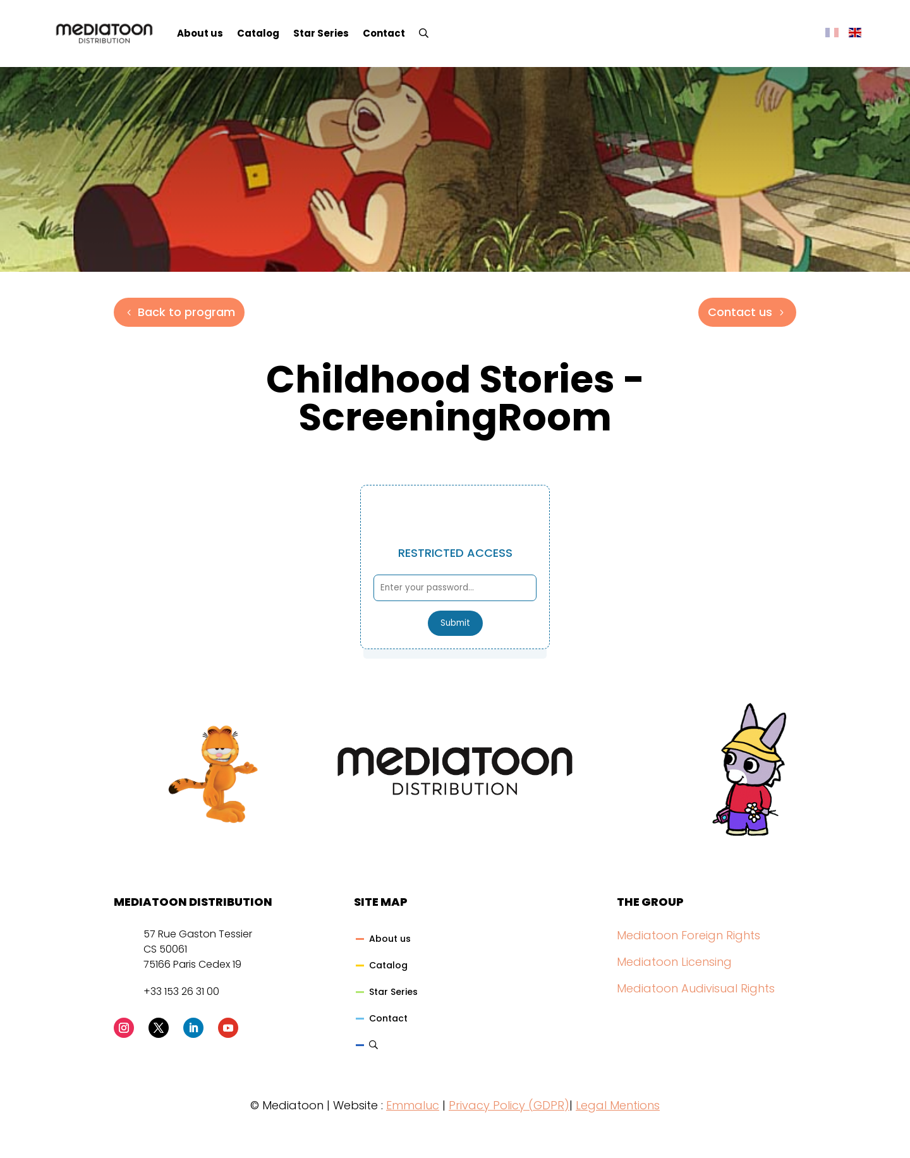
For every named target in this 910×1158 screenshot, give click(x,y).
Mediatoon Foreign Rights (688, 935)
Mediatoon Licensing (674, 962)
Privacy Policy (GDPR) (509, 1105)
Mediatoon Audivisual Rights (696, 988)
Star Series (321, 33)
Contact (384, 33)
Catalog (258, 33)
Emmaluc (412, 1105)
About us (200, 33)
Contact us (740, 312)
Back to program (186, 312)
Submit (455, 623)
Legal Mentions (618, 1105)
